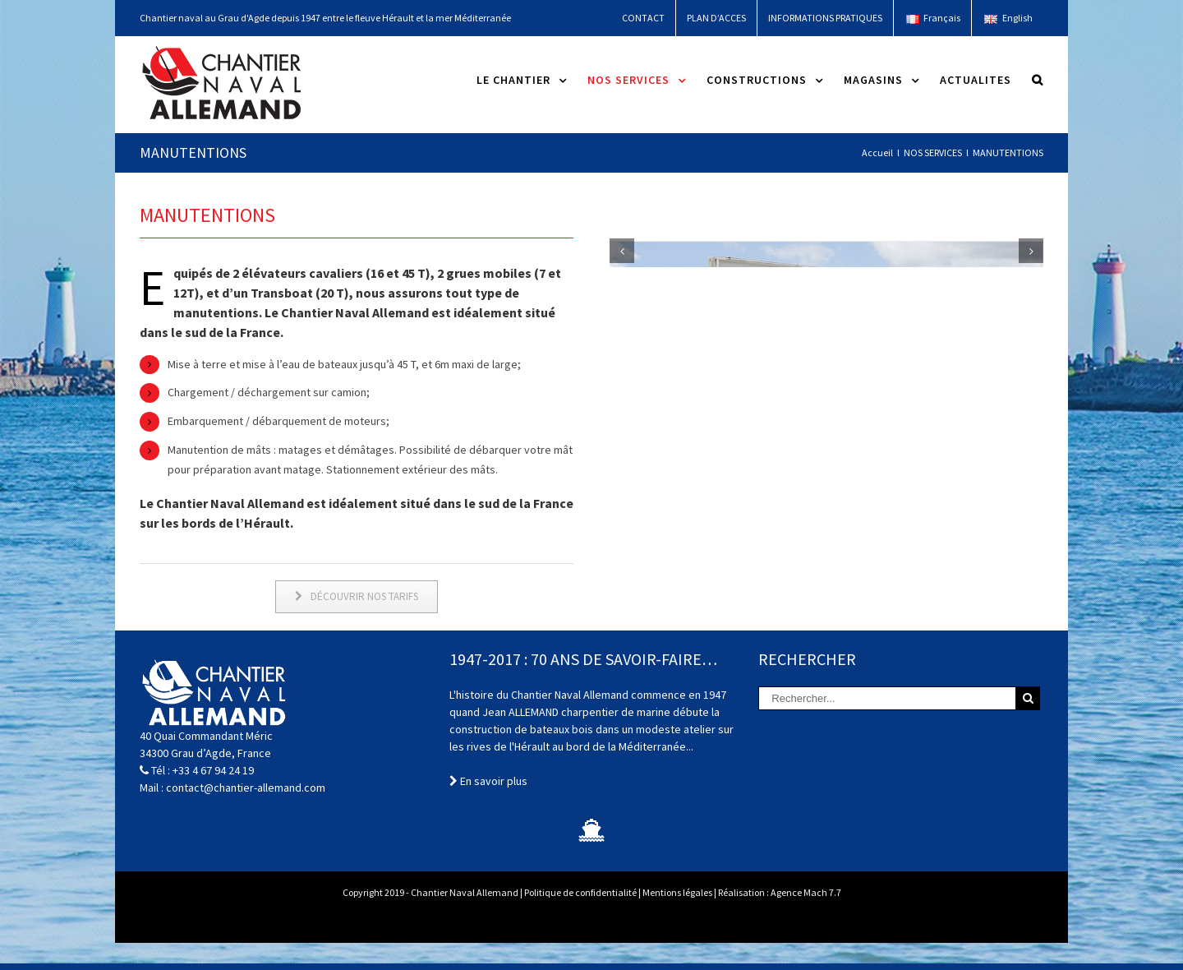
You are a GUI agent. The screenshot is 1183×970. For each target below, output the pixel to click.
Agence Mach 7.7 (806, 919)
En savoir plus (488, 808)
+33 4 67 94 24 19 (213, 797)
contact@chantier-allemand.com (245, 814)
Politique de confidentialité (580, 919)
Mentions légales (677, 919)
